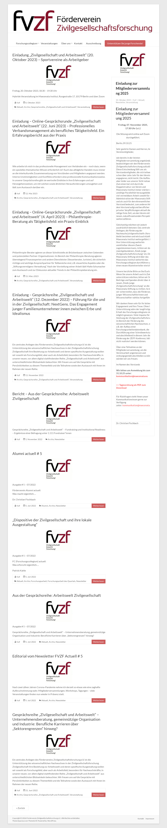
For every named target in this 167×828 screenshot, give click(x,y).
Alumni (44, 505)
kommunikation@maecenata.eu (132, 376)
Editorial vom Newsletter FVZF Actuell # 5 (47, 656)
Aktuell (20, 107)
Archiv (27, 107)
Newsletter (60, 439)
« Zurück (20, 808)
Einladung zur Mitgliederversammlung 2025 (133, 88)
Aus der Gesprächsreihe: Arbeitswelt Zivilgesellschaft (56, 595)
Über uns (65, 43)
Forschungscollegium (26, 43)
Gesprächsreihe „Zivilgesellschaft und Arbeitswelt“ (53, 107)
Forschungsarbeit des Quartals (61, 581)
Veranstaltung (83, 107)
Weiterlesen (98, 107)
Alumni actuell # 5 (27, 453)
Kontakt (78, 43)
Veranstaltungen (49, 43)
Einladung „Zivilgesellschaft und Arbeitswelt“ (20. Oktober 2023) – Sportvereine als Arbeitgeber (53, 57)
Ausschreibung (93, 43)
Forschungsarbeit (39, 581)
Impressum (150, 818)
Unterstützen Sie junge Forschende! (125, 43)
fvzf (18, 102)
